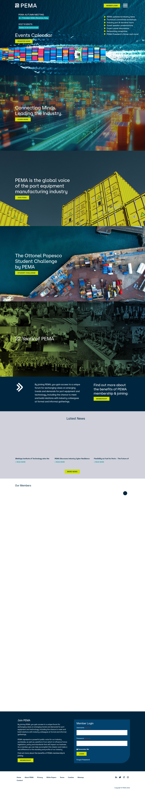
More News (72, 471)
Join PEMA (22, 197)
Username (84, 727)
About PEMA (29, 777)
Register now (24, 41)
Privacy (40, 777)
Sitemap (81, 777)
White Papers (51, 777)
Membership (101, 399)
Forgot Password (83, 760)
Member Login (112, 5)
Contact (20, 780)
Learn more (23, 119)
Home (19, 777)
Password (83, 738)
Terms (62, 777)
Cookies (71, 777)
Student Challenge (27, 273)
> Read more (20, 462)
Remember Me (83, 749)
